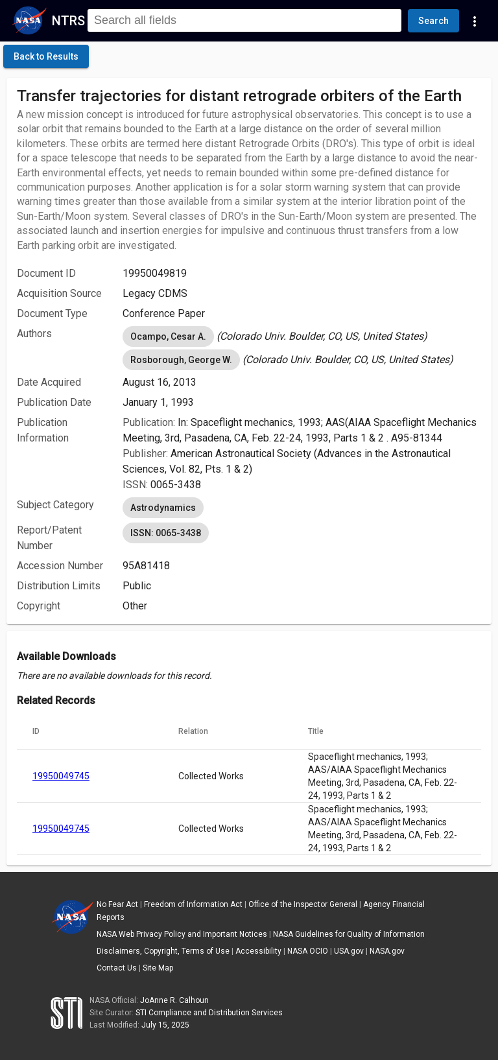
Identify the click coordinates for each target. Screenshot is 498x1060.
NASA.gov (387, 951)
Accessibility (258, 951)
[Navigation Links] (475, 21)
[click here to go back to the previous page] (46, 56)
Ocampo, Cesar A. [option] (168, 336)
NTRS (68, 21)
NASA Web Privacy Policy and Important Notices (182, 934)
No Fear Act (117, 904)
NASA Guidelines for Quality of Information (349, 934)
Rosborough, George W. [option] (181, 359)
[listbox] (302, 336)
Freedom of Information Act (193, 904)
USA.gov (349, 951)
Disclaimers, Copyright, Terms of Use (163, 951)
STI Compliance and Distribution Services (209, 1012)
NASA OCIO (307, 951)
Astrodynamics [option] (163, 507)
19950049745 (60, 776)
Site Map (158, 967)
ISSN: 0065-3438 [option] (166, 533)
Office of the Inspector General (302, 904)
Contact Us (117, 967)
